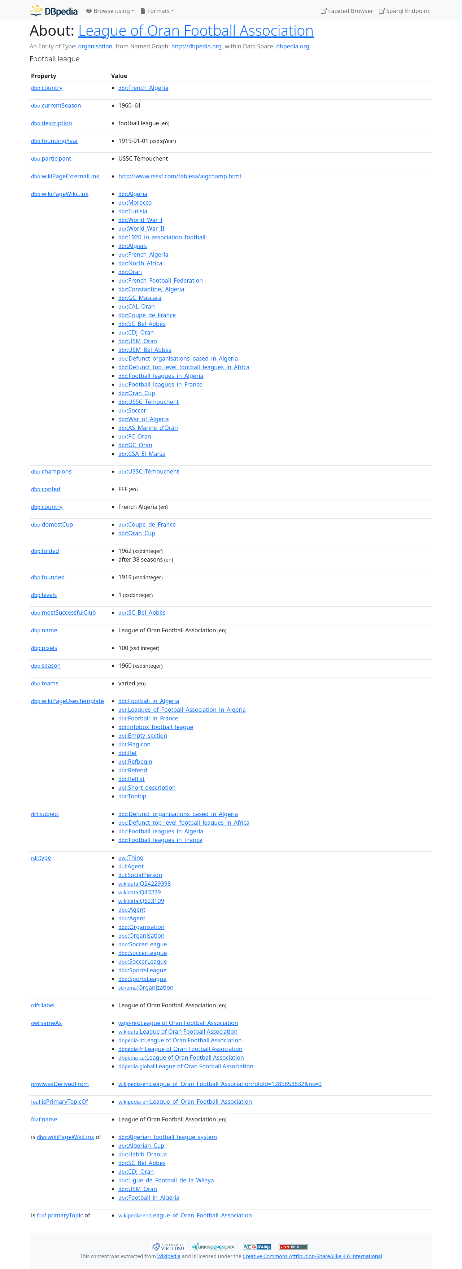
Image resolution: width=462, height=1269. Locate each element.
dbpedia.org (292, 46)
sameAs (46, 1023)
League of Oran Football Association (196, 30)
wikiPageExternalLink (65, 176)
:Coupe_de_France (147, 315)
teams (44, 683)
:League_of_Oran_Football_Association (185, 1102)
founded (48, 577)
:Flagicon (134, 744)
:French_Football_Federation (160, 280)
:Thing (131, 858)
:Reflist (131, 779)
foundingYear (54, 141)
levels (44, 595)
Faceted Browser (347, 11)
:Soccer (132, 410)
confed (45, 489)
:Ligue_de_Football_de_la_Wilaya (166, 1180)
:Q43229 (139, 892)
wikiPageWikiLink (59, 194)
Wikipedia (168, 1256)
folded (45, 551)
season (46, 666)
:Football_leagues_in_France (160, 384)
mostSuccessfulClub (63, 612)
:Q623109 (141, 901)
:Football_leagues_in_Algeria (161, 376)
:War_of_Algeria (143, 419)
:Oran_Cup (136, 393)
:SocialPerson (140, 875)
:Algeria (132, 194)
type (41, 858)
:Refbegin (135, 762)
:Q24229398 (144, 884)
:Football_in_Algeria (148, 701)
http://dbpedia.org (196, 46)
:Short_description (147, 788)
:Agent (131, 866)
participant (51, 158)
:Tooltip (132, 796)
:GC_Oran (135, 445)
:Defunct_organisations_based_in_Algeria (178, 358)
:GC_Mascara (139, 298)
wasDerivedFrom (60, 1084)
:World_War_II (141, 228)
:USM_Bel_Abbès (144, 350)
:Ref (127, 753)
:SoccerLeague (142, 944)
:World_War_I (140, 220)
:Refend (132, 770)
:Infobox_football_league (155, 727)
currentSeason (56, 105)
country (46, 88)
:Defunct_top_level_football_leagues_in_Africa (183, 367)
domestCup (52, 524)
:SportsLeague (142, 970)
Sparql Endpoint (404, 11)
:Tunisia (132, 211)
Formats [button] (155, 11)
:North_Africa (140, 263)
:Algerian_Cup (141, 1146)
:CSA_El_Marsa (141, 454)
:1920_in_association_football (161, 237)
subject (45, 814)
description (51, 123)
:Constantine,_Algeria (151, 289)
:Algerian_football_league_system (167, 1137)
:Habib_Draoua (142, 1154)
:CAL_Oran (136, 306)
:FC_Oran (134, 436)
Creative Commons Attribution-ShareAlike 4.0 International (312, 1256)
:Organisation (141, 927)
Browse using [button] (108, 11)
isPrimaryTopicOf (59, 1102)
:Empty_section (142, 736)
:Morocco (135, 202)
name (44, 630)
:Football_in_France (148, 718)
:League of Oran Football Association (178, 1023)
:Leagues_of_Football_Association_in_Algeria (182, 710)
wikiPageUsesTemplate (67, 701)
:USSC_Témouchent (148, 402)
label (43, 1005)
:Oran (130, 272)
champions (51, 471)
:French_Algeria (143, 88)
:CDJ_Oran (136, 332)
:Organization (146, 987)
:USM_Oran (137, 341)
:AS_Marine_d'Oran (148, 428)
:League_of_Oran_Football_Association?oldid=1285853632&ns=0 (220, 1084)
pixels (44, 648)
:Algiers (132, 246)
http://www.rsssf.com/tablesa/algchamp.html (179, 176)
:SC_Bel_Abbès (142, 324)
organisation (95, 46)
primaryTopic (60, 1215)
